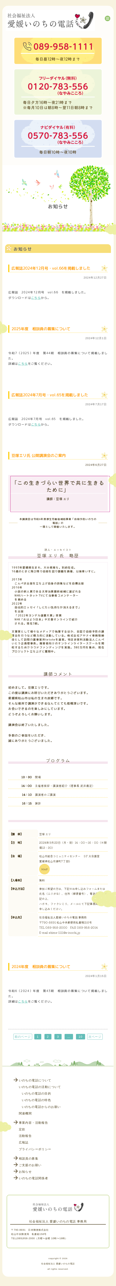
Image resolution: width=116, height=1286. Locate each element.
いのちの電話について (35, 1080)
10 (80, 1036)
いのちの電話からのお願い (41, 1106)
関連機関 (25, 1113)
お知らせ (25, 1171)
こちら (36, 298)
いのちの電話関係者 (33, 1178)
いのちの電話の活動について (40, 1087)
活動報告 (25, 1136)
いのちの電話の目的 (36, 1093)
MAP (44, 869)
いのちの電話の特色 (36, 1100)
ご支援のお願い (30, 1165)
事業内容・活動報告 (33, 1122)
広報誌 (24, 1142)
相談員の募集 (28, 1158)
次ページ (95, 1036)
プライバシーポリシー (35, 1149)
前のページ (23, 1036)
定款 (22, 1129)
